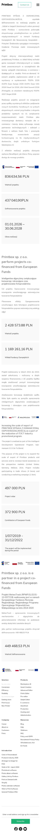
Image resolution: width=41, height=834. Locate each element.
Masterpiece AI (26, 684)
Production (24, 709)
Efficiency (5, 690)
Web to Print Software (10, 789)
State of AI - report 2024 (10, 767)
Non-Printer (6, 706)
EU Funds (24, 746)
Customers (5, 730)
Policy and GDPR (27, 736)
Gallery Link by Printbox (10, 776)
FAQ (22, 733)
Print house (6, 703)
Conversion (6, 687)
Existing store (6, 700)
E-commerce (25, 703)
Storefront (24, 706)
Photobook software (9, 770)
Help (22, 727)
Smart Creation (26, 687)
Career (4, 724)
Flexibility (5, 693)
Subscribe (20, 821)
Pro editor (24, 696)
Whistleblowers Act (28, 743)
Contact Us (24, 5)
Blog (22, 724)
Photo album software (10, 773)
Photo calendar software (11, 786)
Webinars (24, 730)
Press (4, 733)
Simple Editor (25, 700)
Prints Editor (25, 693)
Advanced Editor (27, 690)
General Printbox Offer (10, 792)
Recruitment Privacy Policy (30, 740)
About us (5, 727)
